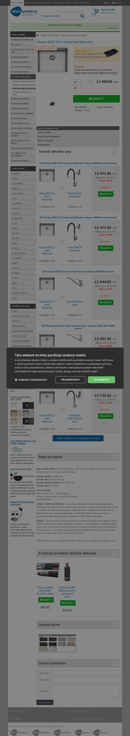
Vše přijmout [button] (101, 379)
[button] (31, 379)
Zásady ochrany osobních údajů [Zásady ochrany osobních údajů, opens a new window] (80, 371)
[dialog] (65, 367)
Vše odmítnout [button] (70, 379)
